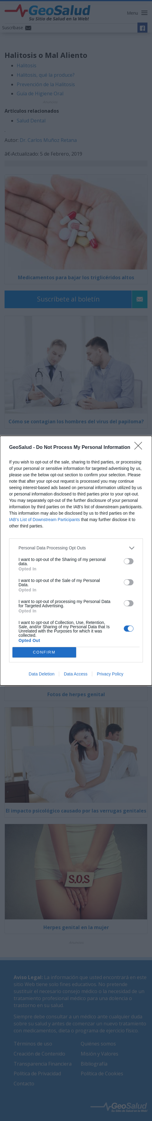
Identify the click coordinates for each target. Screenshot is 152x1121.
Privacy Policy (110, 674)
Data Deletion (42, 674)
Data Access (75, 674)
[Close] (140, 447)
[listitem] (76, 548)
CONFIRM (44, 652)
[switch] (128, 561)
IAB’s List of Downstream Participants (44, 519)
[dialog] (76, 561)
